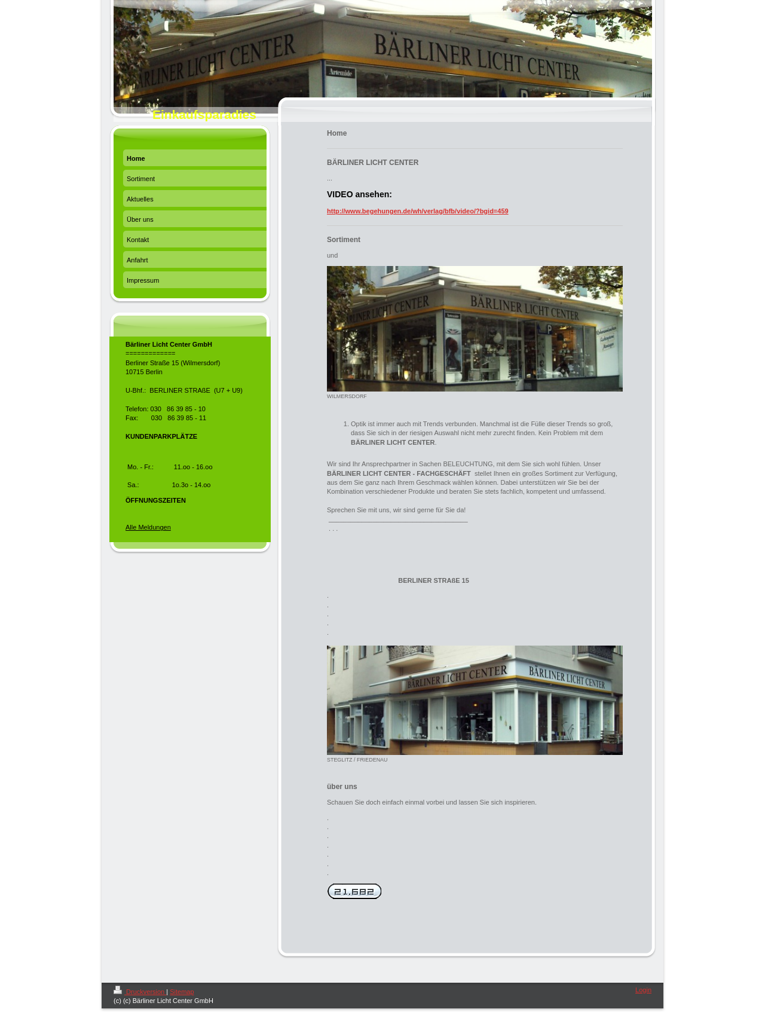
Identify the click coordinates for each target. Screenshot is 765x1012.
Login (643, 989)
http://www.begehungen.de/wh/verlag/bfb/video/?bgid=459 (418, 211)
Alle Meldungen (148, 527)
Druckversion (140, 991)
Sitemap (182, 991)
